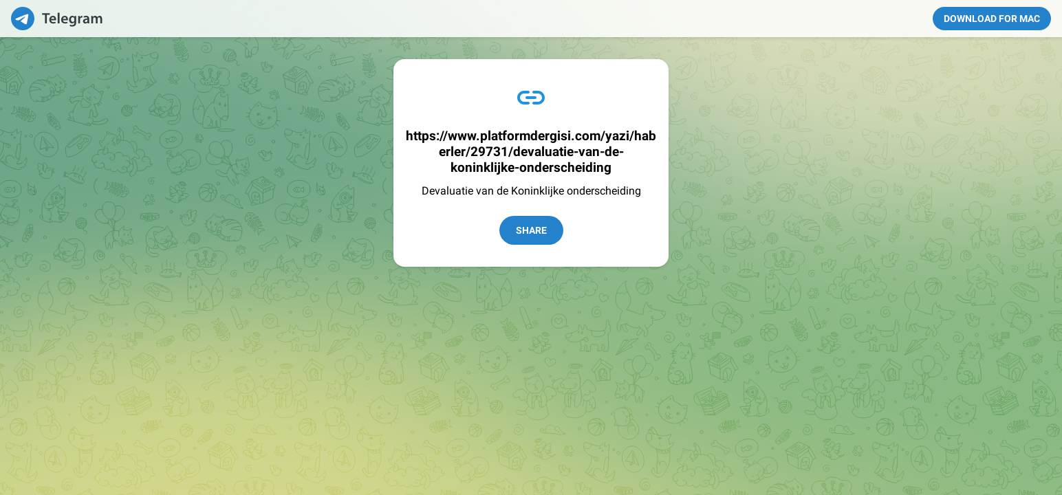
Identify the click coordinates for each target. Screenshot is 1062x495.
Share (531, 230)
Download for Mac (992, 18)
